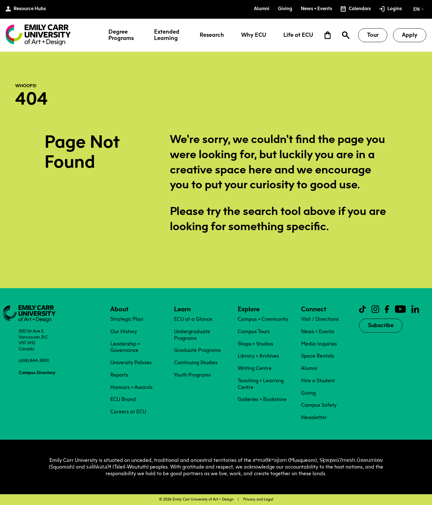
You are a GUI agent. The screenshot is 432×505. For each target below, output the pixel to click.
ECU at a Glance (193, 319)
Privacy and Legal (258, 499)
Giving (308, 393)
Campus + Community (263, 319)
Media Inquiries (319, 344)
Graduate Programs (197, 350)
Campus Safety (319, 405)
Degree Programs (121, 35)
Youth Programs (192, 375)
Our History (123, 331)
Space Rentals (317, 356)
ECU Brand (123, 399)
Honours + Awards (131, 387)
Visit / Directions (320, 319)
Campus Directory (37, 372)
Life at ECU (298, 35)
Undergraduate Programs (192, 334)
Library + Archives (258, 356)
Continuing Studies (195, 362)
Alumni (309, 368)
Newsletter (314, 417)
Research (212, 35)
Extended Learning (166, 35)
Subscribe (381, 325)
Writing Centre (255, 368)
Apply (409, 34)
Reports (119, 375)
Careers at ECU (128, 412)
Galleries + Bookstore (262, 399)
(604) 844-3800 (34, 360)
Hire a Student (318, 381)
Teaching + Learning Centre (261, 384)
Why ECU (253, 35)
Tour (372, 34)
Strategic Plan (126, 319)
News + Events (317, 331)
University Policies (131, 362)
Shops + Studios (255, 344)
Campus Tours (254, 331)
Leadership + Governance (125, 347)
